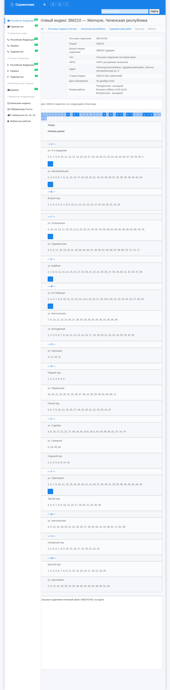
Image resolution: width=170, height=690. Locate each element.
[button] (53, 4)
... (59, 167)
